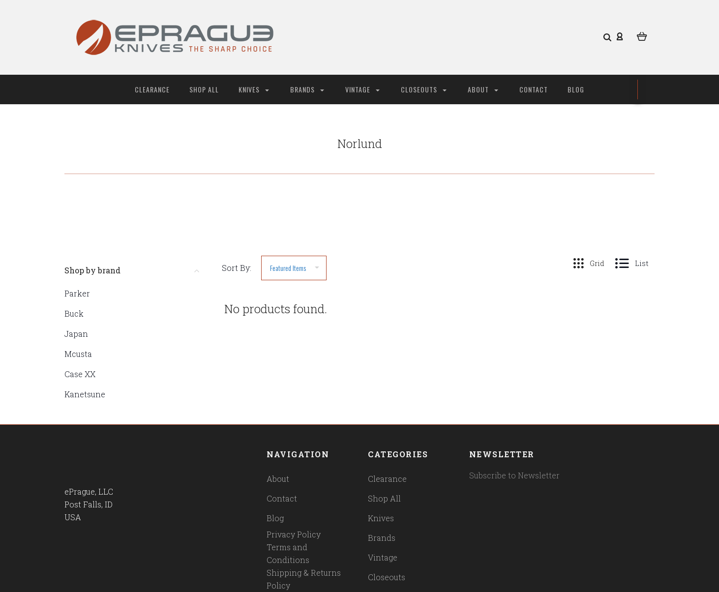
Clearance (152, 89)
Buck (74, 313)
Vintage (362, 89)
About (483, 89)
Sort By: (236, 268)
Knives (254, 89)
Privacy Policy (294, 534)
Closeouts (424, 89)
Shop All (204, 89)
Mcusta (78, 354)
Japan (76, 333)
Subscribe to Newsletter (514, 475)
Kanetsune (84, 394)
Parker (77, 293)
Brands (307, 89)
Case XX (79, 374)
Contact (533, 89)
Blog (576, 89)
